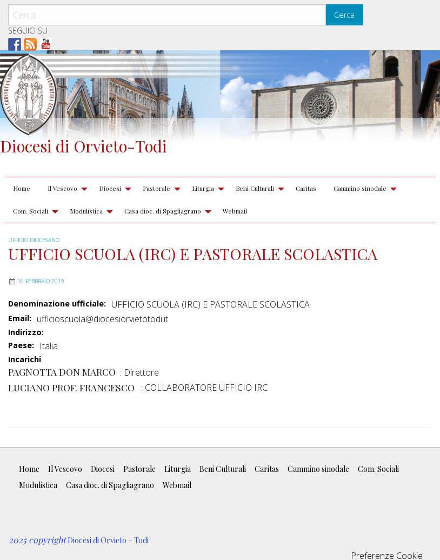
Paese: (21, 345)
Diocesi (110, 188)
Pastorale (156, 188)
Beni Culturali (255, 188)
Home (21, 188)
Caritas (306, 188)
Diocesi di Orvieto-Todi (83, 145)
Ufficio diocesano (33, 240)
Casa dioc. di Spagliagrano (162, 210)
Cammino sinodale (360, 188)
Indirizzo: (26, 332)
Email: (19, 318)
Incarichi (24, 359)
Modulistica (86, 210)
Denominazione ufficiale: (57, 303)
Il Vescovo (62, 188)
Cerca (344, 15)
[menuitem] (21, 188)
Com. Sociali (30, 210)
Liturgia (203, 188)
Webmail (235, 210)
